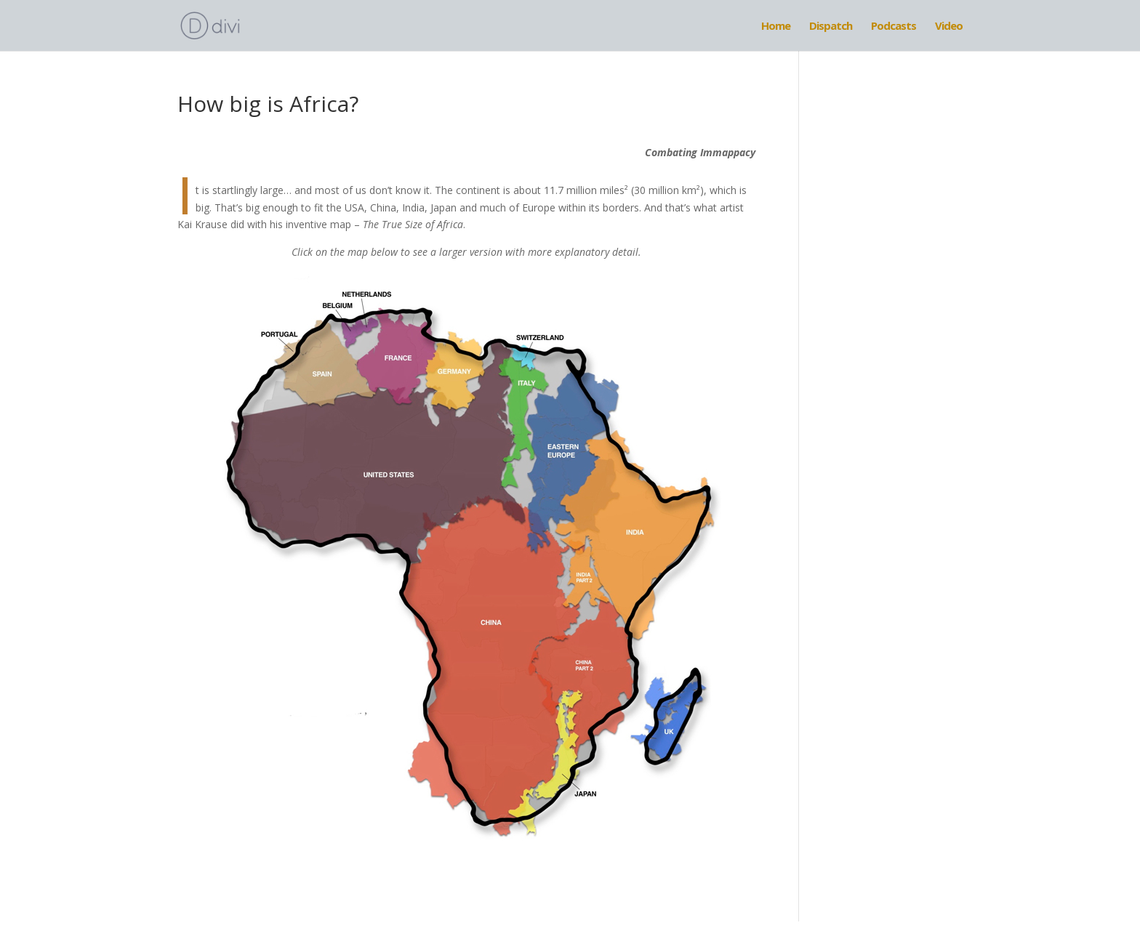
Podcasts (893, 26)
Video (949, 26)
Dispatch (830, 26)
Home (775, 26)
